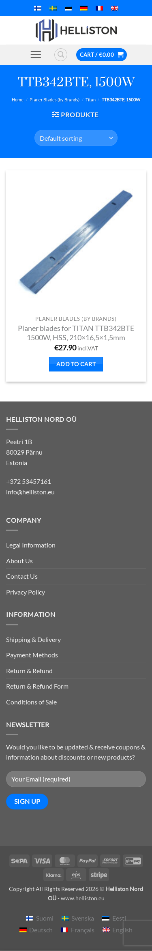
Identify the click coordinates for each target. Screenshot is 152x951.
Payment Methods (32, 655)
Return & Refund (29, 670)
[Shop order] (76, 138)
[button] (36, 54)
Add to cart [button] (76, 364)
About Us (19, 561)
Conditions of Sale (31, 702)
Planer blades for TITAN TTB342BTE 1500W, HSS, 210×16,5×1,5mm (76, 333)
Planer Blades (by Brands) (54, 99)
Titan (91, 99)
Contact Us (22, 576)
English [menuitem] (122, 930)
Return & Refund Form (37, 686)
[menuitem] (37, 8)
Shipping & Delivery (33, 639)
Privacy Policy (25, 592)
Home (18, 99)
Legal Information (31, 545)
